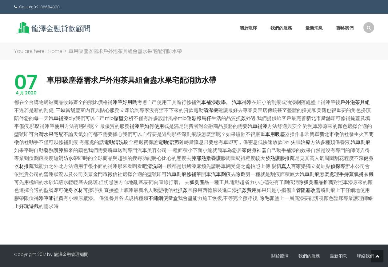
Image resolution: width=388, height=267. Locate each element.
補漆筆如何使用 (147, 126)
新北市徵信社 (334, 134)
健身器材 (73, 190)
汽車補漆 (242, 102)
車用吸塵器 (277, 134)
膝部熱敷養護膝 (208, 158)
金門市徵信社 (107, 174)
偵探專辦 (340, 166)
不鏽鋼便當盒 (163, 198)
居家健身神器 (251, 150)
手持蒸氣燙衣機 (356, 174)
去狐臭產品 (197, 182)
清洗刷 (154, 166)
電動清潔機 (206, 110)
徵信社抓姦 (175, 190)
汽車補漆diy (62, 118)
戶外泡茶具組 (355, 102)
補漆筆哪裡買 (48, 198)
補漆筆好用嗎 (122, 102)
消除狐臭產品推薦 (313, 182)
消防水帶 (68, 158)
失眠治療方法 (305, 142)
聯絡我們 (345, 28)
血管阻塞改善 (306, 190)
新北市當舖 (318, 118)
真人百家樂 (293, 166)
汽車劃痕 (360, 142)
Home (55, 51)
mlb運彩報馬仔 (194, 118)
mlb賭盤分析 (119, 118)
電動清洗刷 (116, 142)
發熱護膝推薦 (280, 158)
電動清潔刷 (170, 142)
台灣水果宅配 (48, 134)
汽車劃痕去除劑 (228, 174)
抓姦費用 (247, 190)
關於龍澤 (248, 28)
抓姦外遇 (246, 118)
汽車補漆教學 (211, 102)
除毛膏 (267, 198)
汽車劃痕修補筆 (184, 174)
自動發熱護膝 (48, 150)
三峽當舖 (65, 110)
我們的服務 (281, 28)
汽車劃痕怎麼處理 (319, 174)
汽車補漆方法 (262, 126)
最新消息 (314, 28)
